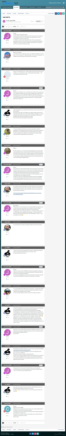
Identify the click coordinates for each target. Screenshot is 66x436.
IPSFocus (7, 433)
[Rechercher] (52, 7)
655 (7, 42)
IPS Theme (2, 433)
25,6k (7, 234)
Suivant (14, 26)
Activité (39, 7)
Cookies (12, 434)
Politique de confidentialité (5, 434)
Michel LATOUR (7, 68)
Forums (17, 7)
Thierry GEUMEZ (7, 126)
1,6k (7, 298)
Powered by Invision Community (59, 434)
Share (32, 21)
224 (7, 81)
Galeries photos (25, 7)
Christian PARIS (7, 403)
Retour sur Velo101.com (8, 7)
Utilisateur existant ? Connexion (55, 2)
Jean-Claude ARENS (11, 20)
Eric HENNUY (7, 107)
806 (7, 157)
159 (7, 415)
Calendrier (33, 7)
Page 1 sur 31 (23, 26)
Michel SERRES (7, 49)
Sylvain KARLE (7, 183)
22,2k (7, 138)
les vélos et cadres (17, 21)
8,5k (7, 119)
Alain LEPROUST (7, 145)
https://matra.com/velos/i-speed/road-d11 (21, 350)
